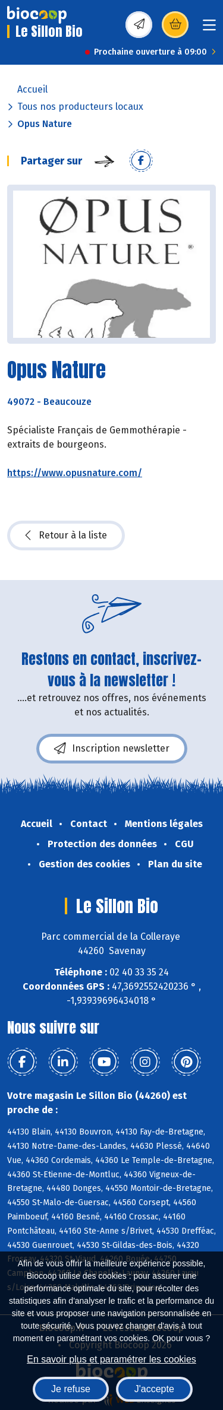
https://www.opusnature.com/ (74, 473)
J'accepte (154, 1389)
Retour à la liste (66, 535)
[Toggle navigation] (209, 28)
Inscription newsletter (111, 749)
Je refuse (70, 1389)
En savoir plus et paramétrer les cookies (111, 1359)
